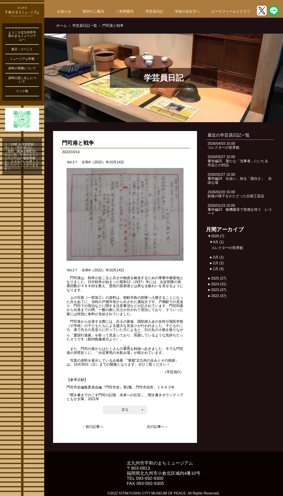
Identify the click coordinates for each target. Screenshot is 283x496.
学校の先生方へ (187, 11)
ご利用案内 (125, 11)
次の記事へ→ (157, 426)
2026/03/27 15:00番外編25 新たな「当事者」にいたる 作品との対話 (240, 161)
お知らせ (64, 11)
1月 (218, 269)
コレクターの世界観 (227, 248)
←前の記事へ (92, 426)
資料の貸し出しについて (22, 79)
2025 (218, 278)
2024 (218, 284)
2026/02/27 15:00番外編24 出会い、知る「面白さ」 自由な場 (240, 179)
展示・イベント (22, 49)
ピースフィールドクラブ (230, 11)
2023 (218, 290)
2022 (218, 296)
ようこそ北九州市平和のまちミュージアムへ (22, 36)
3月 (218, 257)
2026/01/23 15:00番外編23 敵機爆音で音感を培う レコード (240, 210)
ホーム (61, 25)
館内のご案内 (93, 11)
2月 (218, 263)
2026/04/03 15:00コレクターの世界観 (223, 145)
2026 (217, 236)
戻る (124, 409)
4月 (218, 242)
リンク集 (22, 91)
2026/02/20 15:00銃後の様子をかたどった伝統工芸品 (236, 194)
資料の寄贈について (22, 68)
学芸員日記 (154, 11)
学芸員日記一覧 (84, 25)
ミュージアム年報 (22, 58)
